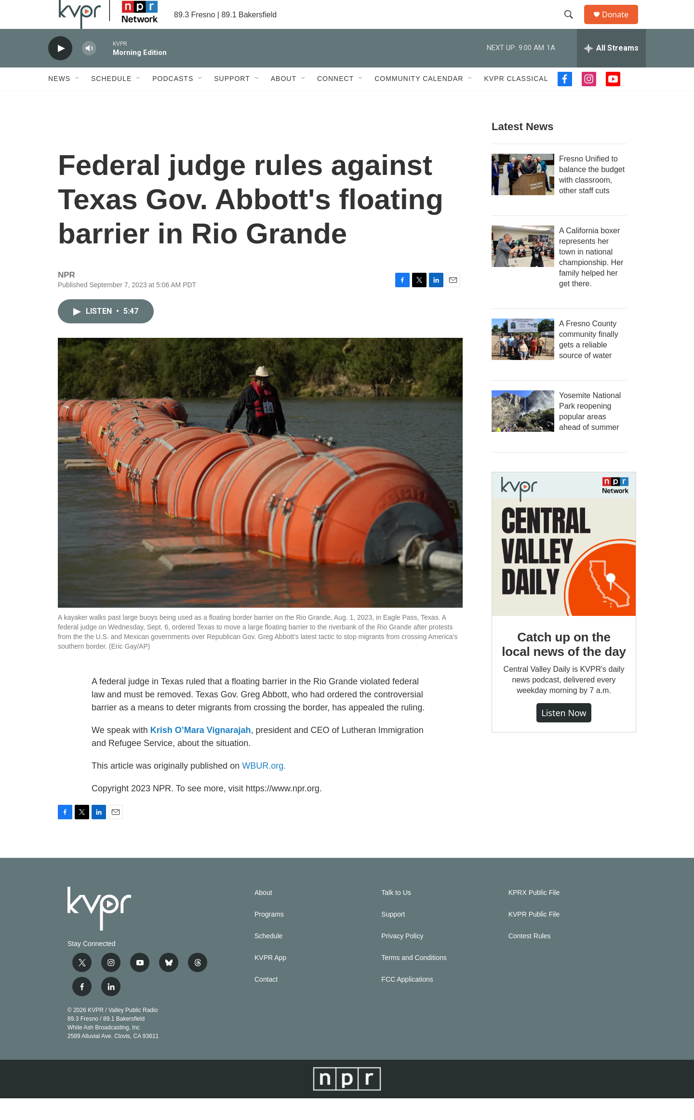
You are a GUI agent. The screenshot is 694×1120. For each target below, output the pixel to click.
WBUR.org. (264, 787)
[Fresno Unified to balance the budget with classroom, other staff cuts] (523, 196)
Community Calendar (418, 100)
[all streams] (611, 70)
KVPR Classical (516, 100)
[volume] (89, 70)
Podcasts (172, 100)
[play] (60, 70)
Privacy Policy (402, 957)
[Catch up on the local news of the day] (564, 566)
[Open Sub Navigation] (77, 100)
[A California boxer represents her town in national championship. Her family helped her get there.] (523, 268)
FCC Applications (407, 1001)
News (59, 100)
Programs (269, 936)
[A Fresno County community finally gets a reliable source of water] (523, 361)
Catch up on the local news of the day (564, 666)
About (283, 100)
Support (232, 100)
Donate (621, 25)
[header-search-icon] (573, 25)
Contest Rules (529, 957)
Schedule (111, 100)
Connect (335, 100)
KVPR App (270, 979)
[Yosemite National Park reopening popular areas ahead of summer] (523, 432)
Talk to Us (396, 914)
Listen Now (564, 734)
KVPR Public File (534, 936)
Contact (266, 1001)
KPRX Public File (534, 914)
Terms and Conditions (413, 979)
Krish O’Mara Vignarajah (200, 752)
